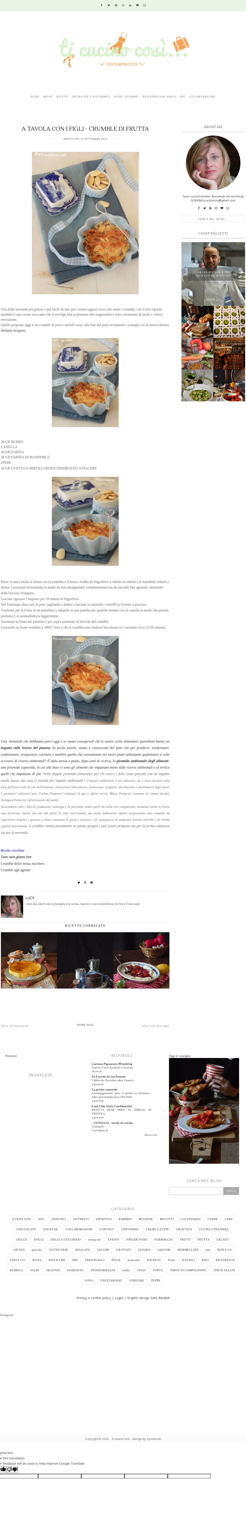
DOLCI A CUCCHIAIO (66, 1240)
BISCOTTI (167, 1219)
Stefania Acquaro (13, 330)
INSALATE (82, 1250)
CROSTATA (184, 1229)
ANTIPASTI (81, 1219)
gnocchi (37, 1250)
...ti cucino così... (120, 1439)
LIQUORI (164, 1250)
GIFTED (19, 1250)
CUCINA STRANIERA (214, 1229)
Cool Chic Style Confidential (112, 1106)
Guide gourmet (126, 96)
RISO (205, 1260)
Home (35, 96)
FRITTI (185, 1240)
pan (207, 1250)
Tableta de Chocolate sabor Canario (113, 1080)
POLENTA (154, 1260)
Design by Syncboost (147, 1439)
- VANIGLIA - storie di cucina (112, 1123)
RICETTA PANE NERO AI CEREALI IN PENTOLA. (121, 1112)
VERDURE (136, 1281)
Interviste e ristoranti (91, 96)
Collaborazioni (202, 96)
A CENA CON (21, 1219)
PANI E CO (224, 1250)
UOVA (89, 1281)
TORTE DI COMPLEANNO (188, 1270)
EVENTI (113, 1240)
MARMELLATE (188, 1250)
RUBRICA (16, 1270)
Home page (85, 1025)
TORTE (158, 1270)
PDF (75, 1260)
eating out (94, 1240)
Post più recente (14, 1026)
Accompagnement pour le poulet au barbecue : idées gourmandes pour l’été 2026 (121, 1095)
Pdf (183, 96)
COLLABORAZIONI (79, 1229)
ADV (41, 1219)
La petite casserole (105, 1090)
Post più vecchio (155, 1026)
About (48, 96)
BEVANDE (146, 1219)
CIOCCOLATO (26, 1229)
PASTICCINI (57, 1260)
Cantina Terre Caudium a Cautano (112, 1068)
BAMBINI (125, 1219)
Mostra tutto (150, 1135)
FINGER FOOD (136, 1240)
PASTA (37, 1260)
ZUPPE (156, 1281)
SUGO (141, 1270)
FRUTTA (203, 1240)
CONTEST (107, 1229)
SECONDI (53, 1270)
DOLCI (38, 1240)
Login (119, 1298)
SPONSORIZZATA (103, 1270)
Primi (171, 1260)
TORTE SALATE (224, 1270)
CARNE (212, 1219)
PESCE (116, 1260)
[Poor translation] (12, 1469)
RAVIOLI (188, 1260)
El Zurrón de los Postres (109, 1077)
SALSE (34, 1270)
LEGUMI (103, 1250)
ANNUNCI (58, 1219)
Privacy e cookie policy (93, 1298)
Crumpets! (98, 1127)
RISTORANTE (225, 1260)
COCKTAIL (51, 1229)
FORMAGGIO (163, 1240)
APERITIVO (104, 1219)
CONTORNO (130, 1229)
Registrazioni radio (160, 96)
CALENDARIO (190, 1219)
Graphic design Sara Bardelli (148, 1298)
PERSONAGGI (94, 1260)
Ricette (62, 96)
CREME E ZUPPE (157, 1229)
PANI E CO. (17, 1260)
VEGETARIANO (111, 1281)
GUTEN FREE (58, 1250)
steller (126, 1270)
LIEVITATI (123, 1250)
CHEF (229, 1219)
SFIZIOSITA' (75, 1270)
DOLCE (21, 1240)
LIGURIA (144, 1250)
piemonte (134, 1260)
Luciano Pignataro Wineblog (112, 1064)
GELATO (223, 1240)
